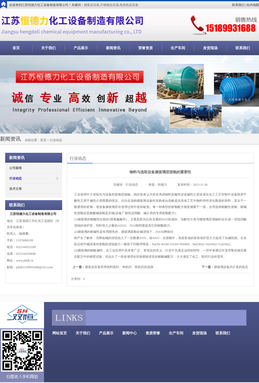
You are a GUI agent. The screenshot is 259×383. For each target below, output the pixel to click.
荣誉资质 (145, 48)
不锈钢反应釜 (109, 5)
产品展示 (81, 48)
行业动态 (15, 178)
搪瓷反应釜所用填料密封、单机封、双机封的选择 (119, 267)
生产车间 (178, 48)
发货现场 (210, 48)
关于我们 (48, 48)
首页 (16, 48)
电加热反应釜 (129, 5)
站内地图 (253, 5)
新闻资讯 (113, 48)
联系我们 (238, 5)
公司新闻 (15, 168)
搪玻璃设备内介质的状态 (231, 267)
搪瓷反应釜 (91, 5)
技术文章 (15, 189)
